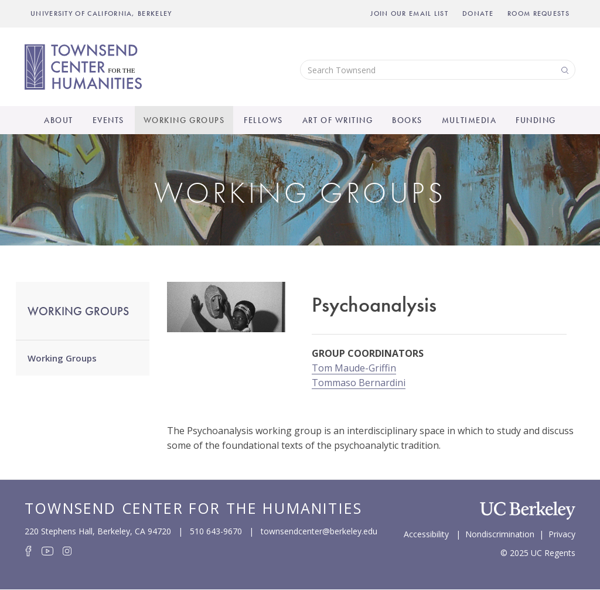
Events (108, 120)
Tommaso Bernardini (358, 382)
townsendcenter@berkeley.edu (319, 531)
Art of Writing (337, 120)
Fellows (263, 120)
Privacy (561, 533)
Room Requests (538, 13)
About (58, 120)
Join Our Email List (409, 13)
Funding (536, 120)
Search (563, 69)
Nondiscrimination (499, 533)
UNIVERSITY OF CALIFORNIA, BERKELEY (101, 13)
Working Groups (184, 120)
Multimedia (469, 120)
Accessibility (426, 533)
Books (407, 120)
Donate (477, 13)
